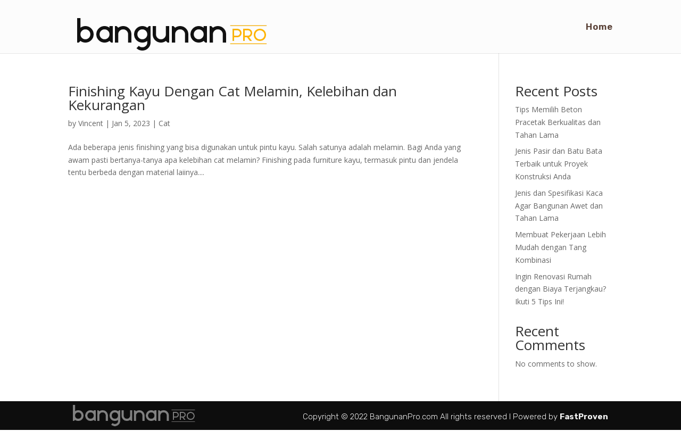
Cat (164, 123)
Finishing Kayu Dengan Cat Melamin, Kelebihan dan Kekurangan (232, 97)
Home (599, 27)
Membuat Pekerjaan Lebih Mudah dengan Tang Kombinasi (560, 247)
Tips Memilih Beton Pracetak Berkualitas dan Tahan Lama (558, 122)
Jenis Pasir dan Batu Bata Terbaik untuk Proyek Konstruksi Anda (558, 163)
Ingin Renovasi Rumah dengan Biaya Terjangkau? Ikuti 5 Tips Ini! (560, 289)
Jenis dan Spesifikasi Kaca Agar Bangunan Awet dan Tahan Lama (559, 205)
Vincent (90, 123)
